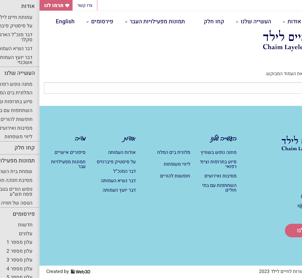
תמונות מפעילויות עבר (29, 164)
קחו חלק (174, 21)
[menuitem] (256, 22)
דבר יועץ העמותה (79, 190)
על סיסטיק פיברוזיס (76, 161)
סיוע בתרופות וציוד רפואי (178, 164)
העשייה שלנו (216, 21)
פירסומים (63, 21)
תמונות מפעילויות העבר (117, 21)
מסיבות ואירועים (181, 176)
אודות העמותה (82, 152)
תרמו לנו (14, 5)
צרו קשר (45, 5)
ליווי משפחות (137, 164)
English (25, 21)
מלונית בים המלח (134, 152)
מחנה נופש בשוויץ (179, 152)
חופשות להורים (136, 176)
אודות (255, 21)
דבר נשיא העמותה (78, 180)
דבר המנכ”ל (85, 171)
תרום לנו (267, 230)
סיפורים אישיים (30, 152)
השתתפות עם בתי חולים (180, 188)
